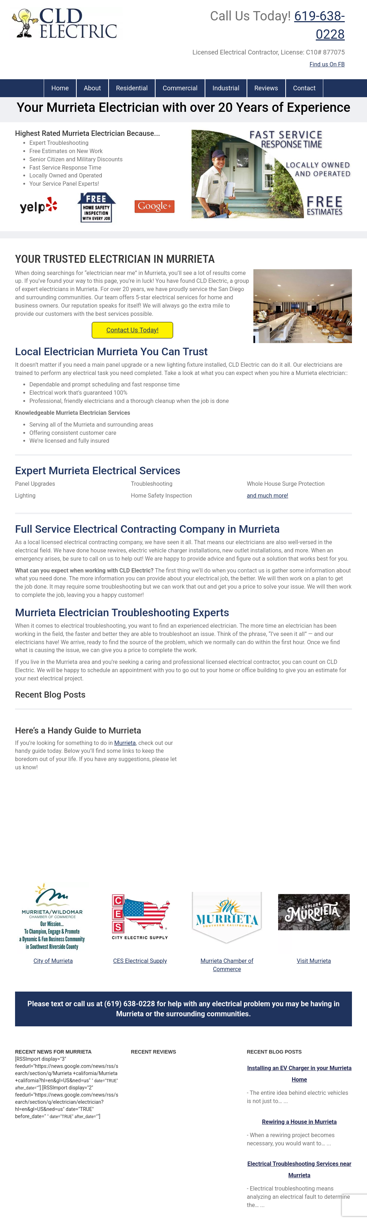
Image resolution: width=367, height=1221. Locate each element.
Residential (132, 88)
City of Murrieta (53, 961)
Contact (304, 88)
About (92, 88)
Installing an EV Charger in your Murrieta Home (299, 1074)
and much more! (268, 495)
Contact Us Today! (132, 330)
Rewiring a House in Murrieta (299, 1121)
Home (59, 88)
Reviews (266, 88)
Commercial (180, 88)
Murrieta (125, 743)
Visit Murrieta (314, 961)
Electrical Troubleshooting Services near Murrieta (299, 1169)
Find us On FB (327, 64)
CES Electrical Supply (140, 961)
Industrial (226, 88)
